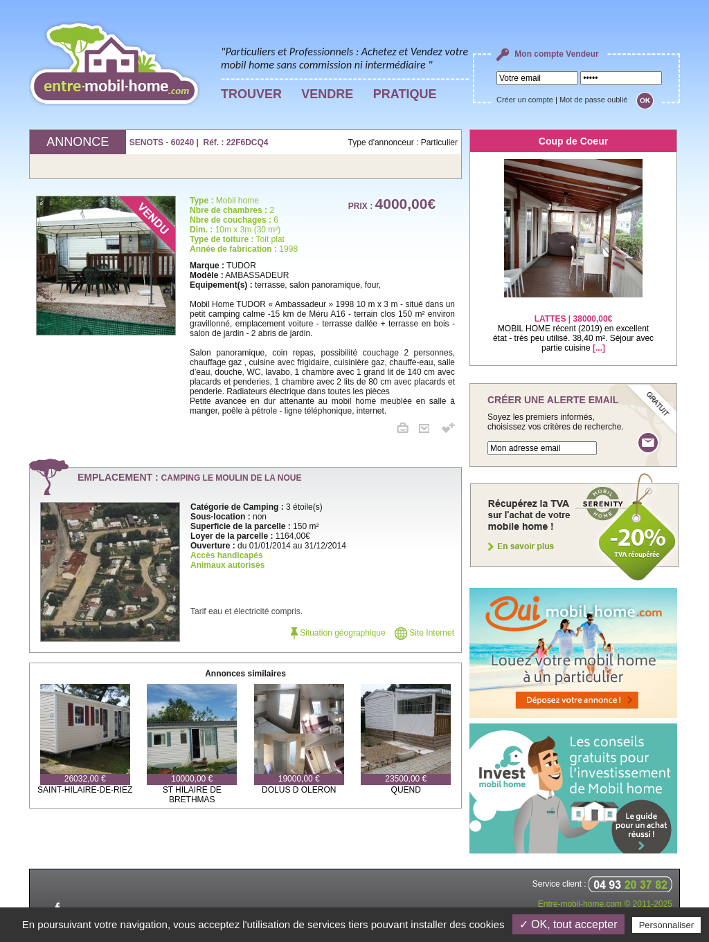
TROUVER (251, 94)
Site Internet (424, 633)
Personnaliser (666, 925)
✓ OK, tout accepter (568, 924)
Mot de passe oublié (593, 99)
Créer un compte (524, 99)
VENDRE (327, 94)
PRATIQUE (405, 94)
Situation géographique (338, 633)
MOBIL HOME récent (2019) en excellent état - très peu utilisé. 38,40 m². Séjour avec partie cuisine (573, 325)
